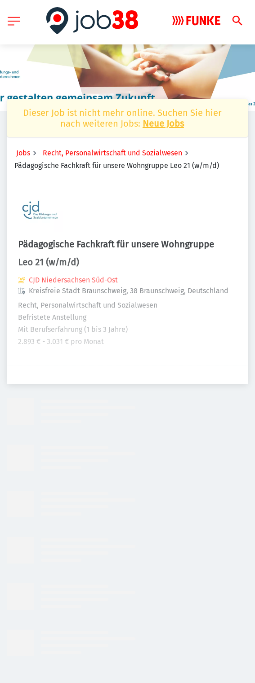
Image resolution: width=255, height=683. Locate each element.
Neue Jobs (163, 123)
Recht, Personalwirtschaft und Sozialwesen (112, 153)
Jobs (23, 153)
